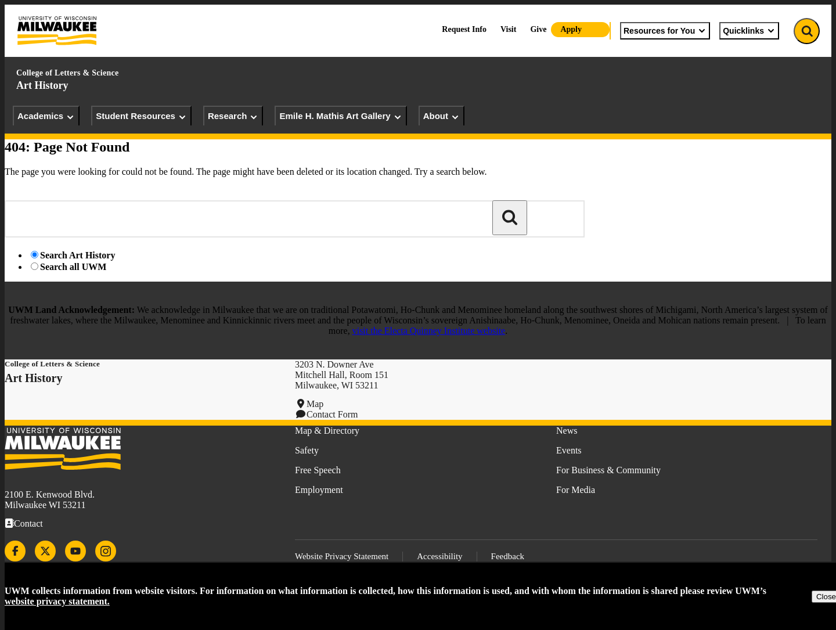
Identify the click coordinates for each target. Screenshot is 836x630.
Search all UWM (73, 267)
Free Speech (318, 470)
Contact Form (332, 414)
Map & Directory (327, 430)
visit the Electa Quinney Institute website (429, 331)
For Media (575, 490)
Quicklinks (749, 30)
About (441, 116)
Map (315, 404)
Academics (46, 116)
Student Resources (141, 116)
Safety (307, 450)
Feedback (507, 556)
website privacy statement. (57, 601)
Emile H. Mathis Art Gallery (340, 116)
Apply (571, 29)
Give (538, 29)
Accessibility (439, 556)
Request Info (464, 29)
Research (233, 116)
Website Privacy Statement (341, 556)
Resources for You (665, 30)
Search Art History (77, 255)
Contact (28, 523)
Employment (319, 490)
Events (569, 450)
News (566, 430)
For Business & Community (608, 470)
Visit (508, 29)
